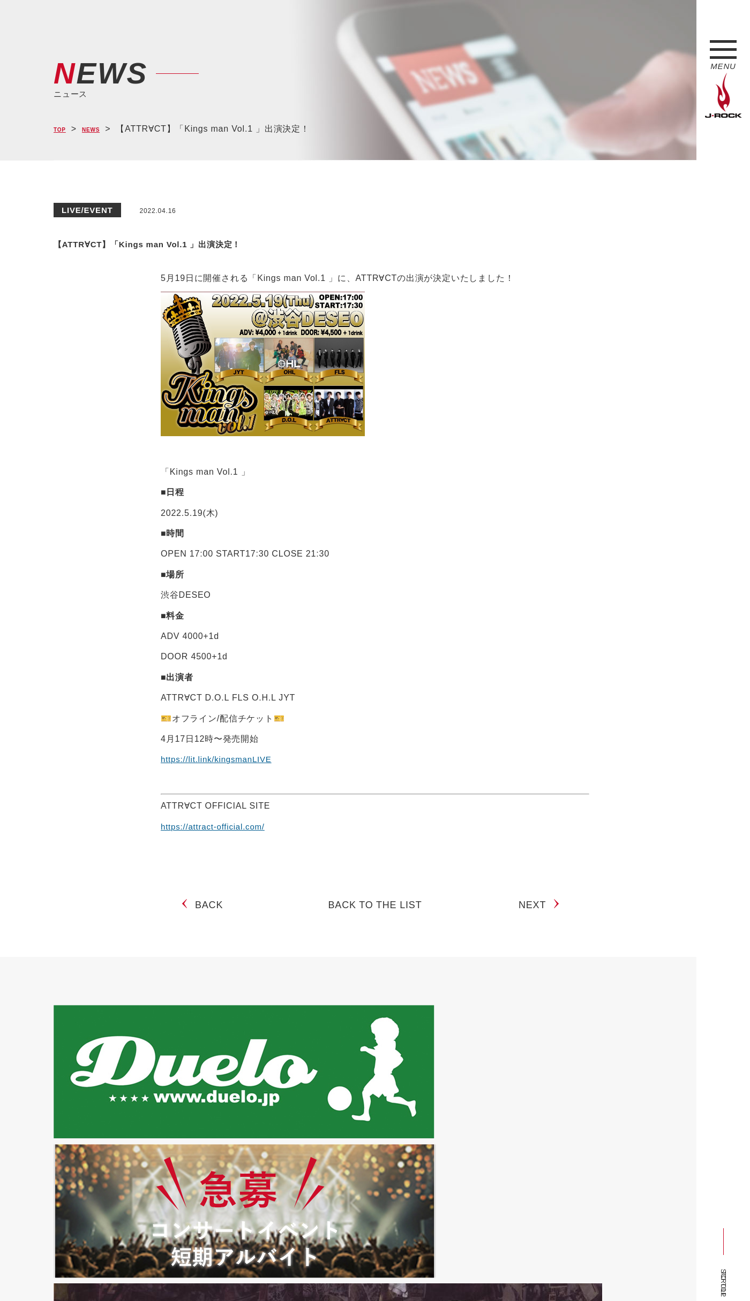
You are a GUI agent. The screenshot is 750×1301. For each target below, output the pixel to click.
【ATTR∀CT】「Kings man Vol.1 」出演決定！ (245, 241)
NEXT (536, 914)
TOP (63, 129)
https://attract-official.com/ (216, 826)
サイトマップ (230, 1273)
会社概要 (179, 1273)
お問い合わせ (330, 1273)
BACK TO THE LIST (375, 914)
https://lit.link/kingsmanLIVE (219, 759)
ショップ (280, 1273)
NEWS (102, 129)
